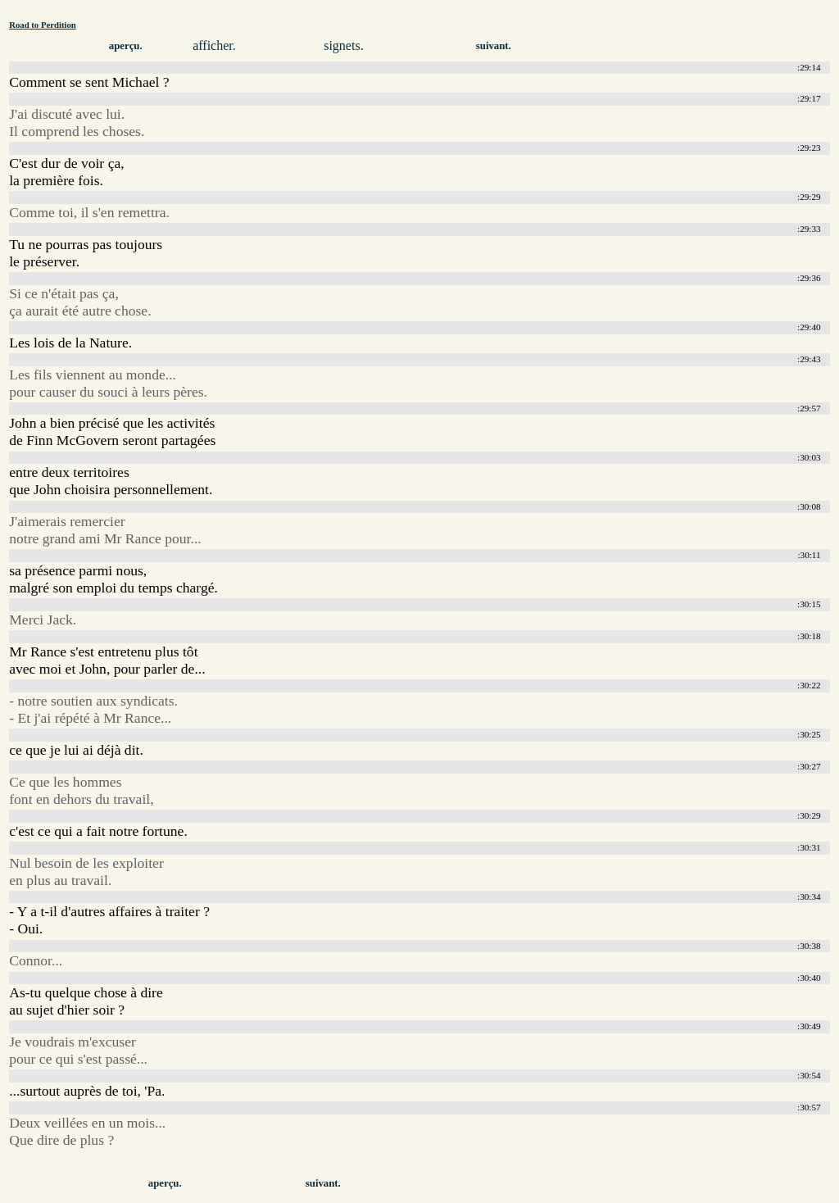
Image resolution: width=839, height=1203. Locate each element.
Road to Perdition (42, 25)
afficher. (214, 45)
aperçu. (126, 46)
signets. (343, 45)
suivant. (493, 46)
